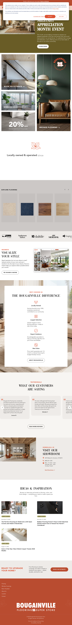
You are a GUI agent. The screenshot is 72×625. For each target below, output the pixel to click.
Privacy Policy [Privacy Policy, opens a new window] (56, 8)
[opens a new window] (44, 458)
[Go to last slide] (65, 189)
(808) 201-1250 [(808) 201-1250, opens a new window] (48, 460)
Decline (61, 16)
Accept (50, 16)
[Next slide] (68, 189)
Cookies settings (38, 16)
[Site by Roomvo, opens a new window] (40, 618)
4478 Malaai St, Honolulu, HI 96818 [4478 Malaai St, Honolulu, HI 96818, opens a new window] (53, 458)
